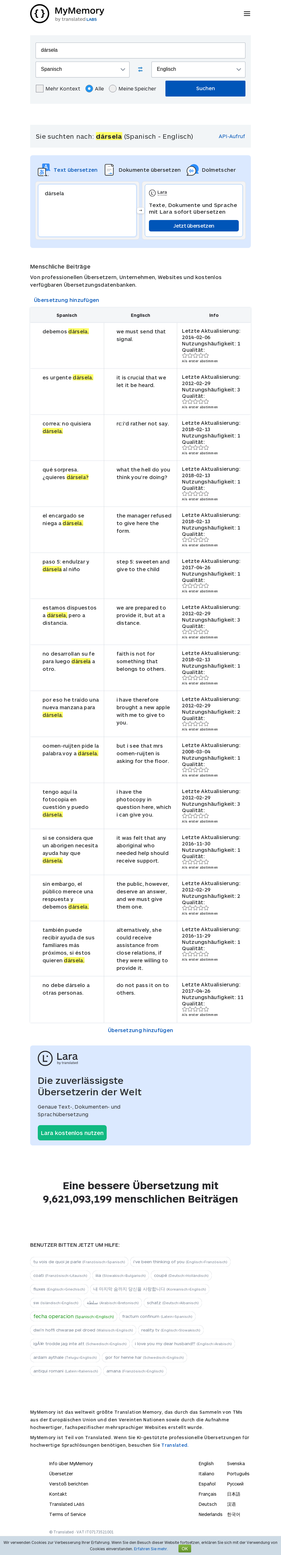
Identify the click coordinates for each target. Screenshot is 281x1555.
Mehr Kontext (58, 88)
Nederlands (211, 1514)
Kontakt (58, 1494)
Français (208, 1494)
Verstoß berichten (68, 1483)
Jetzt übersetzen (193, 226)
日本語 (233, 1494)
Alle (94, 88)
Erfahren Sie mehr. (151, 1548)
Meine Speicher (132, 88)
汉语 (231, 1504)
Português (238, 1473)
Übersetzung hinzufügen (66, 300)
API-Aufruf (232, 136)
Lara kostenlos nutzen (72, 1132)
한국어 (233, 1514)
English (206, 1463)
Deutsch (208, 1504)
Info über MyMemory (71, 1463)
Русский (235, 1483)
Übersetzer (61, 1473)
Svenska (236, 1463)
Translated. (175, 1445)
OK (185, 1548)
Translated (66, 1504)
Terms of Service (67, 1514)
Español (207, 1483)
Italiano (206, 1473)
